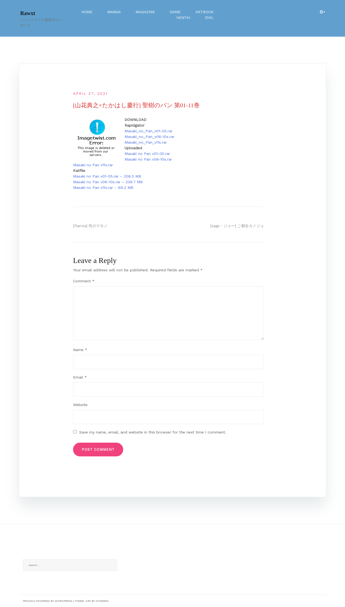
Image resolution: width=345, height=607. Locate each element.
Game (175, 12)
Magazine (145, 12)
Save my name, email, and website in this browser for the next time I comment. (152, 432)
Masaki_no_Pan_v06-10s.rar (149, 136)
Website (80, 405)
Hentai (183, 17)
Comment (84, 281)
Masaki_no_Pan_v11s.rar (146, 142)
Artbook (204, 12)
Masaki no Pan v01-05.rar (147, 153)
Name (80, 350)
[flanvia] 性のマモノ (90, 226)
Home (86, 12)
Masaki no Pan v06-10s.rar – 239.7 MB (108, 182)
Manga (114, 12)
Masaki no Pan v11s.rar (93, 165)
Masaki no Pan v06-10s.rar (148, 159)
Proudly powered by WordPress (47, 600)
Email (80, 377)
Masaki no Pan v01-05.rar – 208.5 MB (107, 176)
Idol (209, 17)
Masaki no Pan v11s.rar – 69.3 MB (103, 187)
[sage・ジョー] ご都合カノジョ (237, 226)
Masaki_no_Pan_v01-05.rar (148, 131)
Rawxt (27, 13)
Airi (88, 600)
